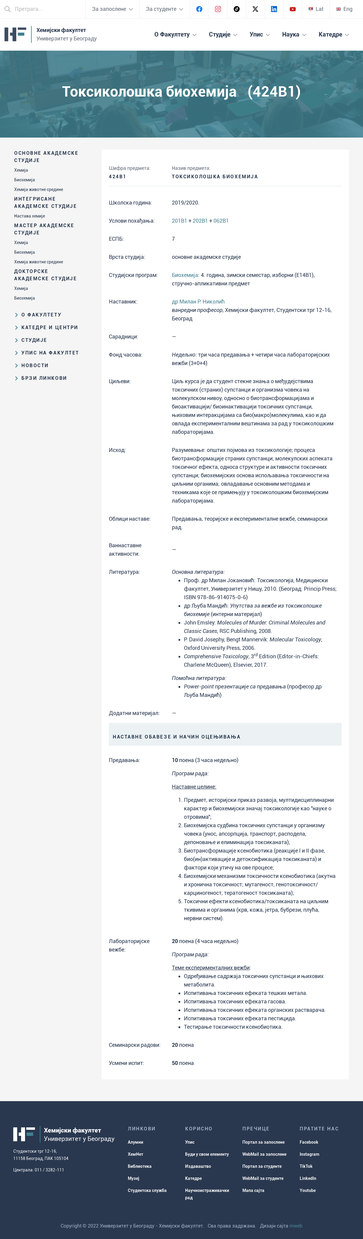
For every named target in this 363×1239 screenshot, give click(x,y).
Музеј (133, 1178)
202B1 (200, 221)
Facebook (309, 1142)
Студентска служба (147, 1190)
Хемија (21, 170)
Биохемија (24, 179)
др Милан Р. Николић (198, 301)
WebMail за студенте (262, 1178)
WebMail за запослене (264, 1154)
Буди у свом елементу (207, 1154)
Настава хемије (29, 216)
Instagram (309, 1154)
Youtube (308, 1190)
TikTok (306, 1166)
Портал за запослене (263, 1142)
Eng (344, 9)
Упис (189, 1142)
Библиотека (140, 1166)
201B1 (179, 221)
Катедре (193, 1178)
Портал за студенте (262, 1166)
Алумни (135, 1142)
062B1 (221, 221)
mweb (295, 1226)
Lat (316, 9)
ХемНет (135, 1154)
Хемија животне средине (38, 189)
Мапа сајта (253, 1190)
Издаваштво (198, 1166)
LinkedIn (308, 1178)
